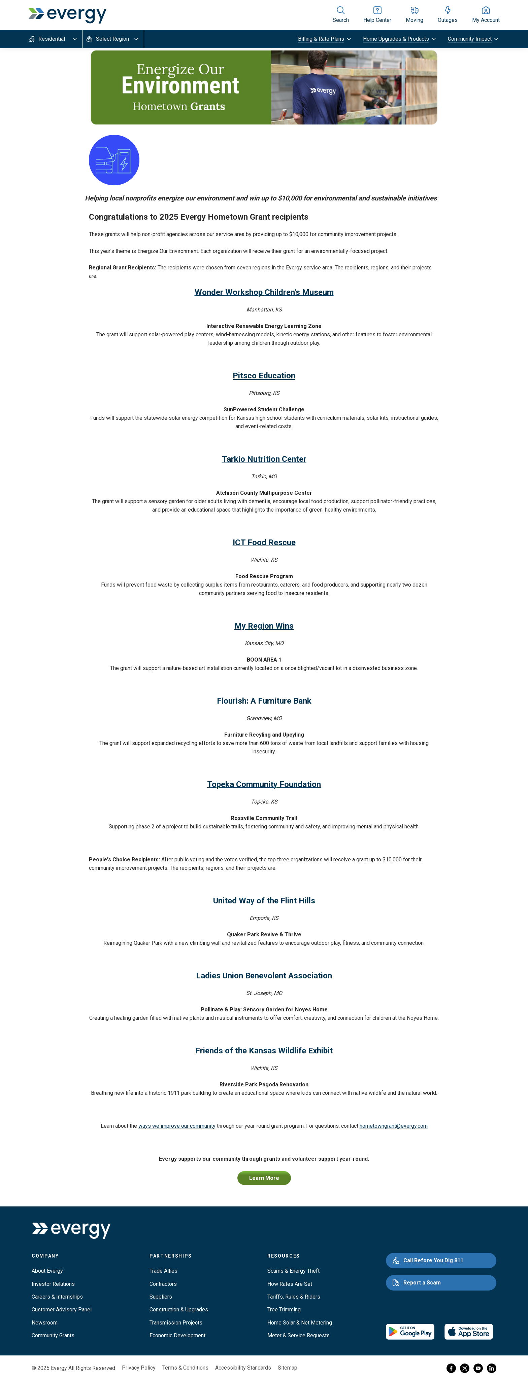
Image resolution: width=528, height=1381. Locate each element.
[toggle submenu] (325, 39)
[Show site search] (341, 14)
